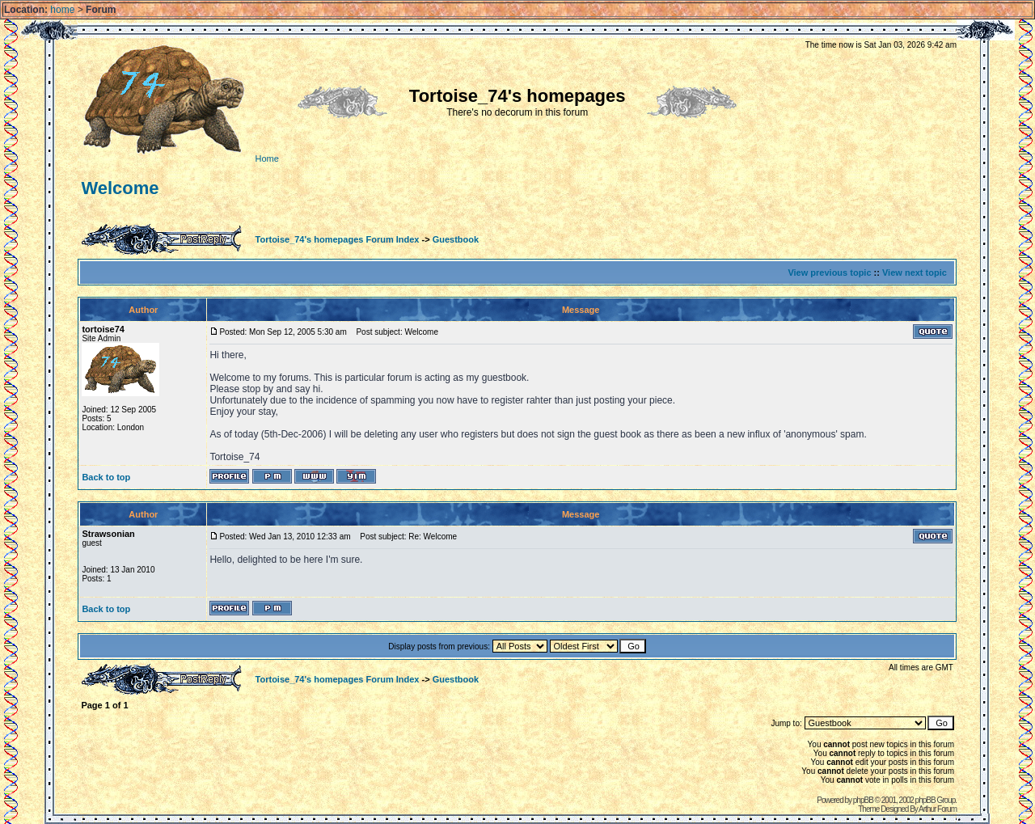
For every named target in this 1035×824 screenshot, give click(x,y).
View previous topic (829, 272)
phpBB (863, 800)
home (62, 9)
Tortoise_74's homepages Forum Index (338, 239)
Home (178, 158)
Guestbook (456, 239)
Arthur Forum (938, 809)
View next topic (914, 272)
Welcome (119, 188)
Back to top (106, 477)
